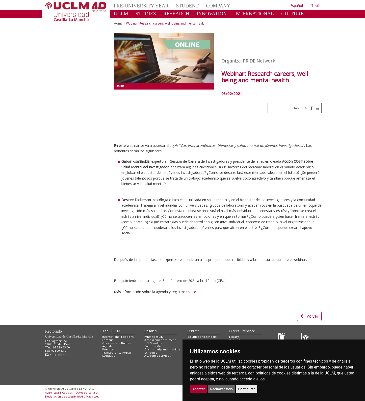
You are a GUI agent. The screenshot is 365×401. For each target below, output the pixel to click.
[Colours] (305, 338)
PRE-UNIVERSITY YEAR (141, 5)
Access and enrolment (160, 340)
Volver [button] (309, 316)
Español (296, 5)
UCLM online (153, 343)
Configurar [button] (246, 389)
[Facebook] (310, 108)
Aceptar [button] (198, 389)
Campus (107, 340)
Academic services (157, 355)
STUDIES (145, 13)
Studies (150, 331)
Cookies (67, 392)
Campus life (152, 346)
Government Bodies (116, 343)
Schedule (150, 352)
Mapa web (93, 396)
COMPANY (218, 5)
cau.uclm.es (57, 354)
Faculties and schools (201, 337)
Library (234, 337)
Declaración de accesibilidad (64, 396)
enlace (191, 291)
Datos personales (87, 392)
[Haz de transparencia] (282, 338)
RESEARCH (176, 13)
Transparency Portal (116, 352)
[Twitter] (305, 108)
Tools (315, 5)
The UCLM (111, 331)
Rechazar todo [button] (221, 389)
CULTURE (292, 13)
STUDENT (187, 5)
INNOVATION (212, 13)
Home (118, 23)
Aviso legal (52, 392)
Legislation (109, 355)
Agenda (107, 346)
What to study (153, 337)
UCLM (121, 13)
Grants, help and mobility (162, 349)
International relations (118, 337)
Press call (108, 349)
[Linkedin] (316, 108)
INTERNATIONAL (254, 13)
